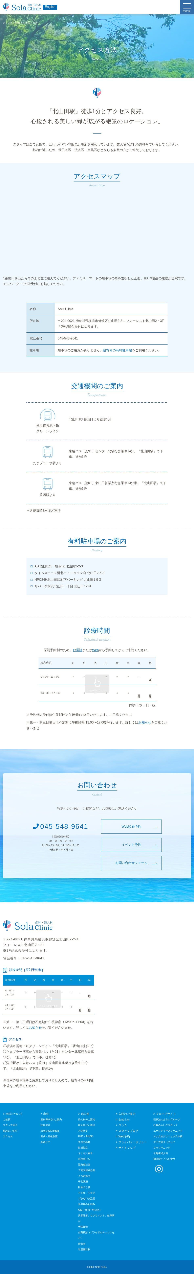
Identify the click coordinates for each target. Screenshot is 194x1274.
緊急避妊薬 (84, 1164)
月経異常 (83, 1130)
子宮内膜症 (84, 1176)
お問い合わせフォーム (131, 863)
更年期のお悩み (86, 1204)
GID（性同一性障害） (90, 1209)
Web (95, 650)
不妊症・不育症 (86, 1193)
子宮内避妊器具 (86, 1170)
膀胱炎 (81, 1243)
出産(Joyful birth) (50, 1130)
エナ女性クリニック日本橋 (167, 1136)
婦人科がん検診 (86, 1125)
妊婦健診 (45, 1125)
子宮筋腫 (83, 1181)
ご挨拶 (6, 1119)
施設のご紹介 (10, 1130)
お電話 (77, 650)
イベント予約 (131, 844)
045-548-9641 (60, 826)
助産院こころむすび (164, 1159)
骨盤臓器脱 (84, 1249)
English (50, 6)
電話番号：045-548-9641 (23, 958)
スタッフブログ (128, 1130)
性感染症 (83, 1147)
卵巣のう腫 (84, 1187)
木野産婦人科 (160, 1153)
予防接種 (83, 1226)
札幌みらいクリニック (165, 1125)
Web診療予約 (131, 826)
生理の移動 (84, 1142)
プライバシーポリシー (132, 1142)
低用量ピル (84, 1159)
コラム (122, 1125)
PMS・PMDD (85, 1136)
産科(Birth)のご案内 (51, 1119)
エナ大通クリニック (164, 1142)
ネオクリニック (161, 1147)
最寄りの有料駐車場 (117, 350)
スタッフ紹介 (10, 1125)
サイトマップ (126, 1147)
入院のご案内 (126, 1113)
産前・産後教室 (49, 1136)
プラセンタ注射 (86, 1198)
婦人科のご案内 (86, 1119)
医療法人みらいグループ (166, 1119)
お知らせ (144, 722)
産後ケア (45, 1142)
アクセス (8, 1136)
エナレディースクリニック (167, 1130)
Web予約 (124, 1136)
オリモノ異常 (85, 1153)
